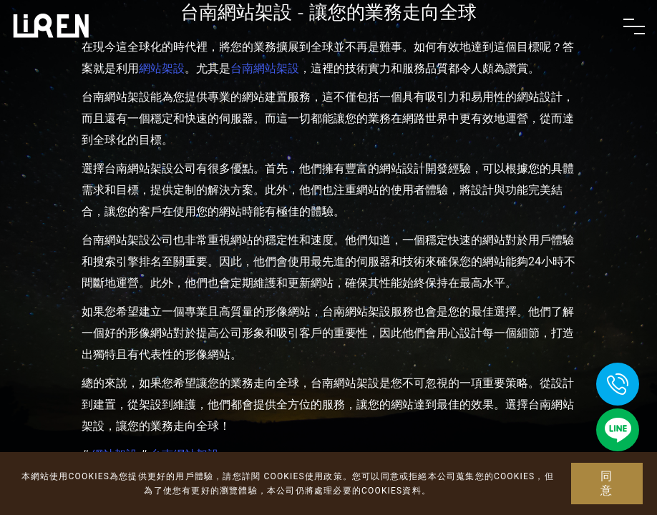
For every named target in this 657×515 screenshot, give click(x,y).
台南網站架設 (264, 68)
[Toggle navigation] (634, 26)
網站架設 (162, 68)
